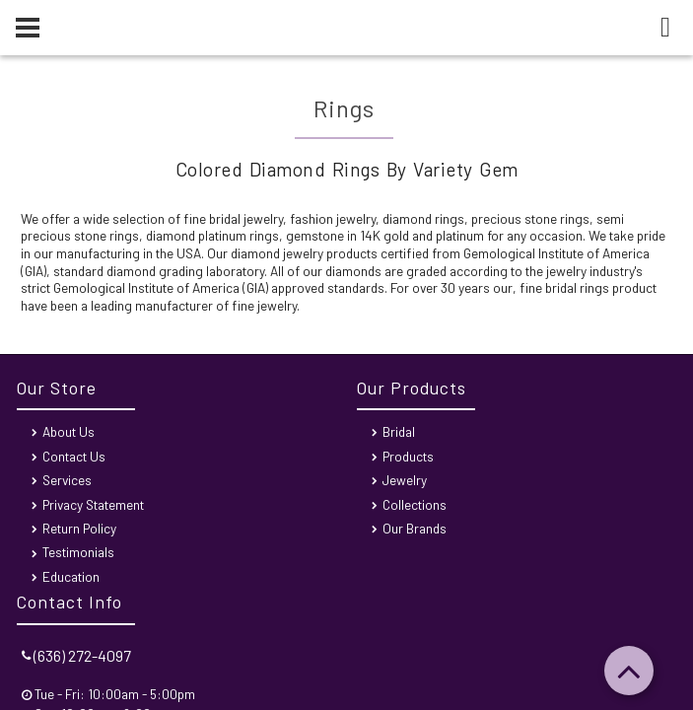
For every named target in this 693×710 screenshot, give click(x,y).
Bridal (398, 431)
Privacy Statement (93, 504)
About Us (68, 431)
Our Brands (414, 528)
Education (71, 576)
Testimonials (78, 551)
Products (408, 456)
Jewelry (404, 479)
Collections (414, 504)
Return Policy (79, 528)
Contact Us (73, 456)
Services (67, 479)
